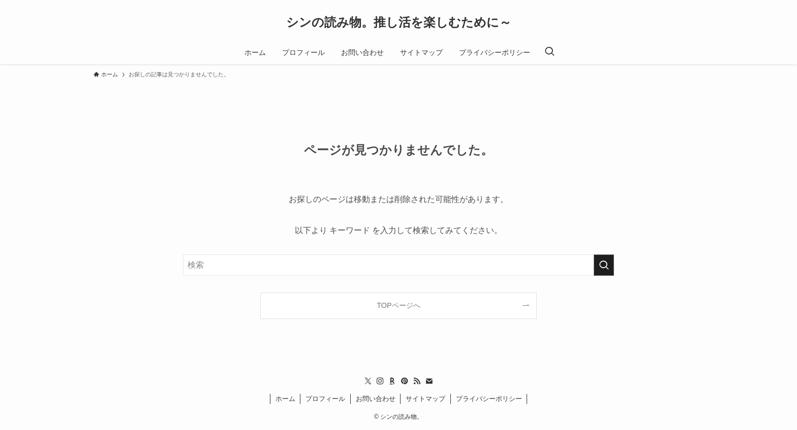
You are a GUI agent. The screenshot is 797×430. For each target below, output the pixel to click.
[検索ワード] (398, 265)
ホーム (285, 399)
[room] (392, 381)
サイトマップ (425, 399)
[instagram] (380, 381)
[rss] (416, 381)
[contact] (429, 381)
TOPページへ (398, 305)
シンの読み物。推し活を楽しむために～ (398, 22)
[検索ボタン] (549, 52)
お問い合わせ (375, 399)
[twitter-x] (368, 381)
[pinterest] (404, 381)
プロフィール (325, 399)
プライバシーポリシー (489, 399)
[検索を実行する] (604, 265)
